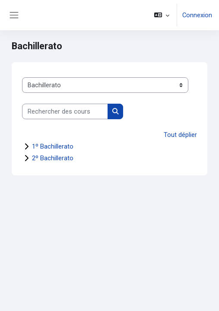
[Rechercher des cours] (65, 111)
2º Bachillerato (52, 158)
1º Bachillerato (52, 146)
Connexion (197, 15)
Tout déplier (180, 135)
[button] (162, 15)
